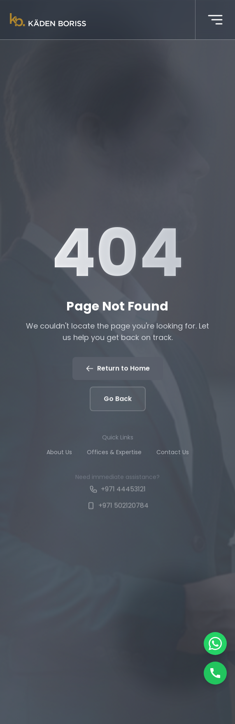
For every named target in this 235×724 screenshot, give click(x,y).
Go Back (118, 399)
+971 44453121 (117, 491)
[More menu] (215, 20)
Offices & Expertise (114, 453)
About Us (59, 453)
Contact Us (172, 453)
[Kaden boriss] (48, 19)
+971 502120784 (118, 507)
